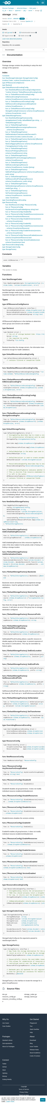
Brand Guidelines (35, 1053)
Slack (4, 1070)
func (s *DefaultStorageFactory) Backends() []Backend (24, 139)
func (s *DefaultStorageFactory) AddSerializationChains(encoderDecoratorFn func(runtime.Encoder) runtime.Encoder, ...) (20, 134)
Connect (5, 1060)
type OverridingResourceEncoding (14, 200)
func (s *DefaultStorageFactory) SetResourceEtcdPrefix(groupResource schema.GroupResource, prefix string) (19, 179)
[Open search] (38, 2)
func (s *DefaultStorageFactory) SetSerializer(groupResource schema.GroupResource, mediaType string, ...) (24, 186)
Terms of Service (24, 1089)
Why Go (5, 1019)
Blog (31, 1043)
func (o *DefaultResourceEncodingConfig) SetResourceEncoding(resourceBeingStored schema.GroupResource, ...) (20, 104)
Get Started (34, 1019)
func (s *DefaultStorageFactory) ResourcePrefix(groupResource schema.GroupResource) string (16, 151)
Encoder (37, 560)
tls (17, 340)
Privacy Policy (24, 1092)
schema (28, 310)
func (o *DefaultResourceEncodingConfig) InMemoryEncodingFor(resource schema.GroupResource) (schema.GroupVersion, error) (24, 97)
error (36, 285)
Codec (10, 285)
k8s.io (10, 10)
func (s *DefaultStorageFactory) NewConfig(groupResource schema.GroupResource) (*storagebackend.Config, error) (23, 144)
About (32, 1037)
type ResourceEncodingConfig (12, 244)
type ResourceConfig (9, 202)
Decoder (6, 564)
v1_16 (4, 10)
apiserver (18, 10)
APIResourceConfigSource (35, 476)
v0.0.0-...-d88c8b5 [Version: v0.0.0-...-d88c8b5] (10, 18)
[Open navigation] (43, 3)
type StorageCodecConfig (11, 247)
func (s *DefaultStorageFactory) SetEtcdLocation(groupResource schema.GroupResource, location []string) (19, 165)
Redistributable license (28, 32)
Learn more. (10, 1101)
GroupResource (31, 388)
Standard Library (7, 1040)
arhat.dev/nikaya (22, 8)
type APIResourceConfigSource (13, 83)
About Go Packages (8, 1046)
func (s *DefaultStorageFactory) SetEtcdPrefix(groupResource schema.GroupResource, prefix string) (24, 172)
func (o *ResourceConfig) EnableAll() (18, 223)
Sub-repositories (7, 1043)
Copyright (24, 1086)
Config (21, 340)
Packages (6, 1037)
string (35, 314)
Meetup (4, 1076)
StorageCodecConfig (32, 283)
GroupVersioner (26, 285)
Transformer (10, 719)
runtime (17, 285)
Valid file (9, 32)
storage (37, 10)
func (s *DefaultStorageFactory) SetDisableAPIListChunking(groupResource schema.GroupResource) (20, 158)
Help (31, 1032)
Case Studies (6, 1026)
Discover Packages (8, 8)
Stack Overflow (34, 1029)
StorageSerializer (35, 460)
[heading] (8, 2)
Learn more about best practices (12, 39)
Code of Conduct (35, 1056)
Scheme (10, 374)
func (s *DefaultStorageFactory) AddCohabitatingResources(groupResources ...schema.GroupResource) (20, 127)
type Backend (7, 85)
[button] (3, 32)
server (30, 10)
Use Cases (5, 1023)
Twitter (4, 1064)
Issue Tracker (34, 1046)
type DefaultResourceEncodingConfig (15, 87)
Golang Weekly (7, 1079)
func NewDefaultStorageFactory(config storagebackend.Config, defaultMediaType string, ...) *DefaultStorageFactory (23, 120)
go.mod (10, 32)
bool (44, 310)
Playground (33, 1023)
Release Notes (34, 1049)
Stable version (25, 35)
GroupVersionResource (22, 801)
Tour (31, 1026)
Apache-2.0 (29, 21)
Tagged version (8, 35)
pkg (25, 10)
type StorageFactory (9, 249)
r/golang (4, 1073)
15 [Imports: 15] (6, 24)
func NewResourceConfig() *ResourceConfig (20, 205)
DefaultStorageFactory (14, 524)
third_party (33, 8)
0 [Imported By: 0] (17, 24)
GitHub (4, 1067)
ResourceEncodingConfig (35, 466)
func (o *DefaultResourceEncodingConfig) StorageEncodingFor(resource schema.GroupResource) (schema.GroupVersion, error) (24, 111)
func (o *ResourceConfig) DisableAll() (18, 212)
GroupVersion (36, 310)
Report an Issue (24, 1095)
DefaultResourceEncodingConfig (27, 374)
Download (33, 1040)
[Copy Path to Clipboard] (41, 10)
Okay (43, 1100)
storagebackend (24, 439)
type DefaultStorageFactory (11, 115)
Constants (5, 76)
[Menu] (23, 49)
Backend (20, 974)
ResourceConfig (30, 760)
